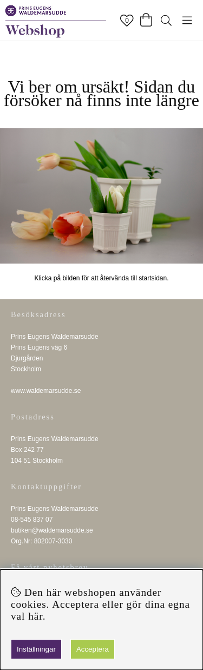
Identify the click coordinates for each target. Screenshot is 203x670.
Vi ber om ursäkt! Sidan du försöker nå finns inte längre (101, 93)
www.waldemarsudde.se (46, 391)
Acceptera (92, 649)
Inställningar (36, 649)
